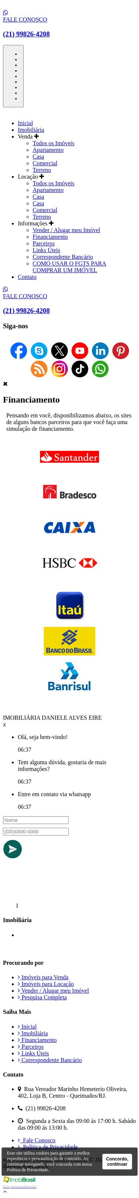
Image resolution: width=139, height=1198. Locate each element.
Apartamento (48, 150)
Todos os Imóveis (54, 143)
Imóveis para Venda (43, 977)
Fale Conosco (37, 1140)
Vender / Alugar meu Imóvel (66, 230)
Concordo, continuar (117, 1161)
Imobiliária (31, 130)
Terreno (42, 170)
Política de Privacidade (48, 1147)
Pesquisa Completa (42, 997)
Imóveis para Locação (46, 984)
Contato (27, 277)
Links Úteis (46, 250)
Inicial (25, 123)
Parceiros (44, 243)
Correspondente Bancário (63, 257)
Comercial (45, 163)
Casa (38, 156)
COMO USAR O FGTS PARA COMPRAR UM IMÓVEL (69, 266)
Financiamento (50, 237)
